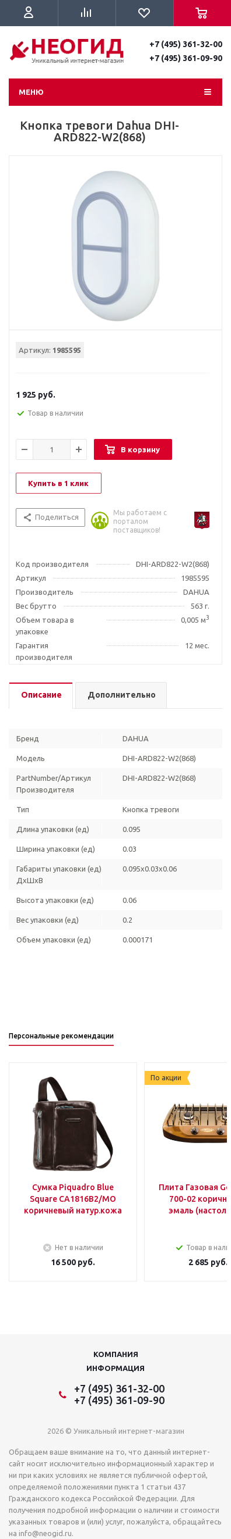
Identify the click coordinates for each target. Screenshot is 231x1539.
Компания (115, 1354)
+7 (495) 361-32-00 (185, 44)
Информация (115, 1368)
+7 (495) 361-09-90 (185, 58)
